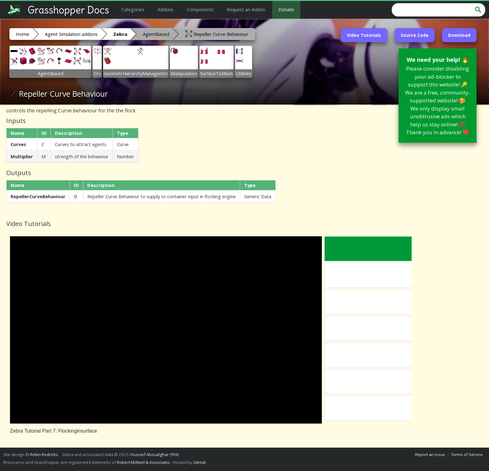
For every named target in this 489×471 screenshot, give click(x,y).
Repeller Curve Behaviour (216, 33)
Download (459, 35)
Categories (132, 9)
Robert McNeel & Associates (143, 462)
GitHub (199, 462)
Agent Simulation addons (71, 34)
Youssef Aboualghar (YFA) (154, 454)
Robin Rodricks (44, 454)
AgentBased (156, 34)
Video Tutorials (364, 35)
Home (22, 34)
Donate (286, 9)
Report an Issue (430, 454)
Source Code (414, 35)
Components (200, 9)
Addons (165, 9)
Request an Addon (246, 9)
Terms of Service (467, 454)
